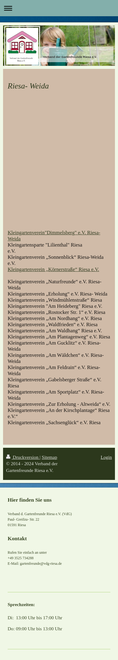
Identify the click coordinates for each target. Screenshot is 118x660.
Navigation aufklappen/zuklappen (59, 8)
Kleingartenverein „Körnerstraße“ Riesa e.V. (53, 269)
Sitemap (49, 457)
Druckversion (22, 457)
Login (106, 457)
